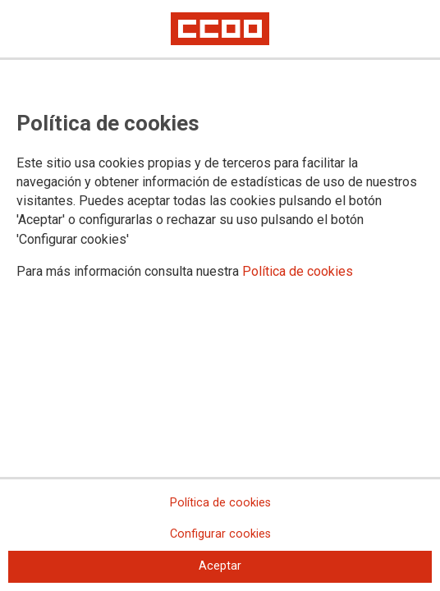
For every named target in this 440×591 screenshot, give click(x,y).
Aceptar (220, 566)
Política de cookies (297, 271)
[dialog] (220, 295)
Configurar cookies (220, 534)
